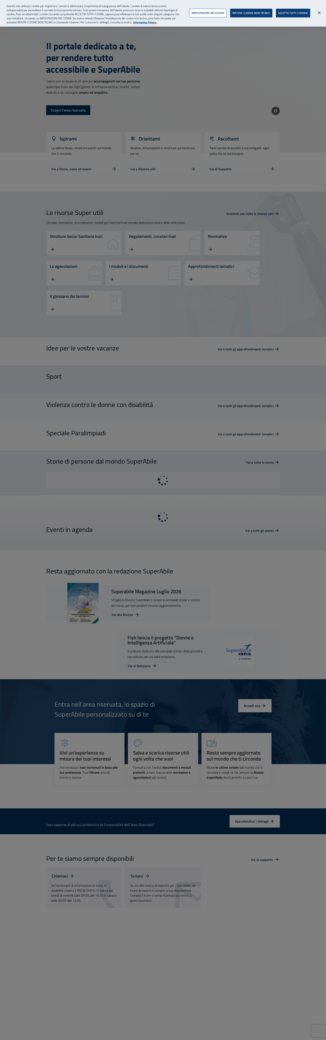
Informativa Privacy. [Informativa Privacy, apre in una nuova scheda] (145, 18)
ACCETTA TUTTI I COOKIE (293, 8)
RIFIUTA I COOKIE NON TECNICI (251, 8)
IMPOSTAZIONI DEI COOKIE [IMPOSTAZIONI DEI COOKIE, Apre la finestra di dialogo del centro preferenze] (207, 8)
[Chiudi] (319, 8)
